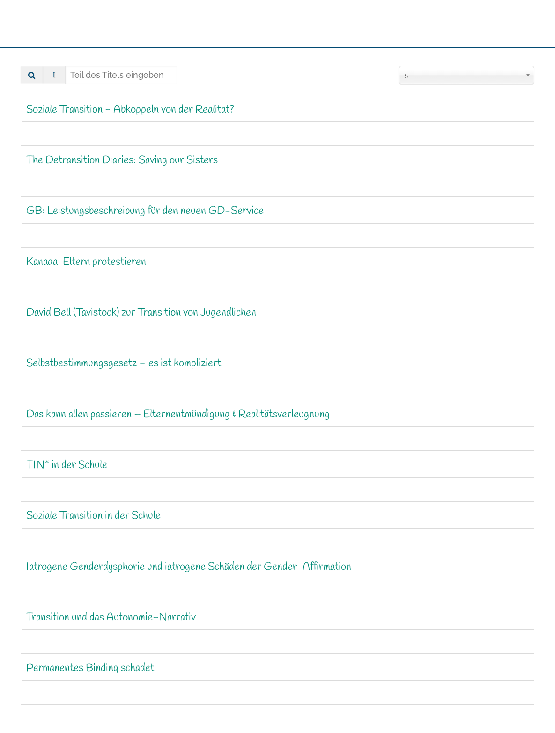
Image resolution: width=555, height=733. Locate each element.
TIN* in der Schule (66, 465)
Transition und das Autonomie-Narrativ (111, 618)
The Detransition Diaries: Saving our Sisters (122, 160)
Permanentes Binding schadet (90, 668)
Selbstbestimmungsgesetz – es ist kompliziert (123, 364)
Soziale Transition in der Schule (93, 516)
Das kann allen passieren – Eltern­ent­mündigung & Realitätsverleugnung (178, 415)
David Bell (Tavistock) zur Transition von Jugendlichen (141, 313)
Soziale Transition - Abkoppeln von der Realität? (130, 110)
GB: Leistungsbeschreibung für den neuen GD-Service (145, 211)
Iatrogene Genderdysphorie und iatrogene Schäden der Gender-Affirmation (188, 567)
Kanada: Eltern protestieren (86, 262)
